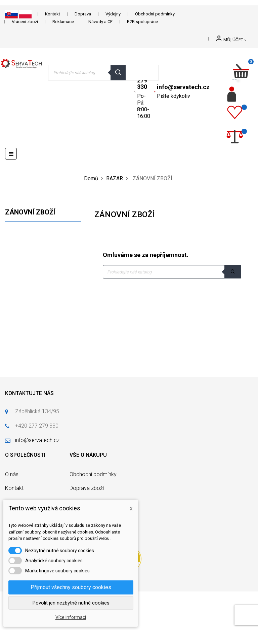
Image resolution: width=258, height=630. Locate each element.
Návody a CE (100, 21)
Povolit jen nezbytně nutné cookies (71, 603)
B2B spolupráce (142, 21)
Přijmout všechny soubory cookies (71, 587)
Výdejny (113, 13)
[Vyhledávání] (172, 271)
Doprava (83, 13)
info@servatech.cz (183, 86)
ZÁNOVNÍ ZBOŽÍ (30, 212)
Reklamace (63, 21)
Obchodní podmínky (155, 13)
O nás (11, 474)
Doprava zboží (87, 488)
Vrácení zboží (25, 21)
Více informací (70, 617)
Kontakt (52, 13)
